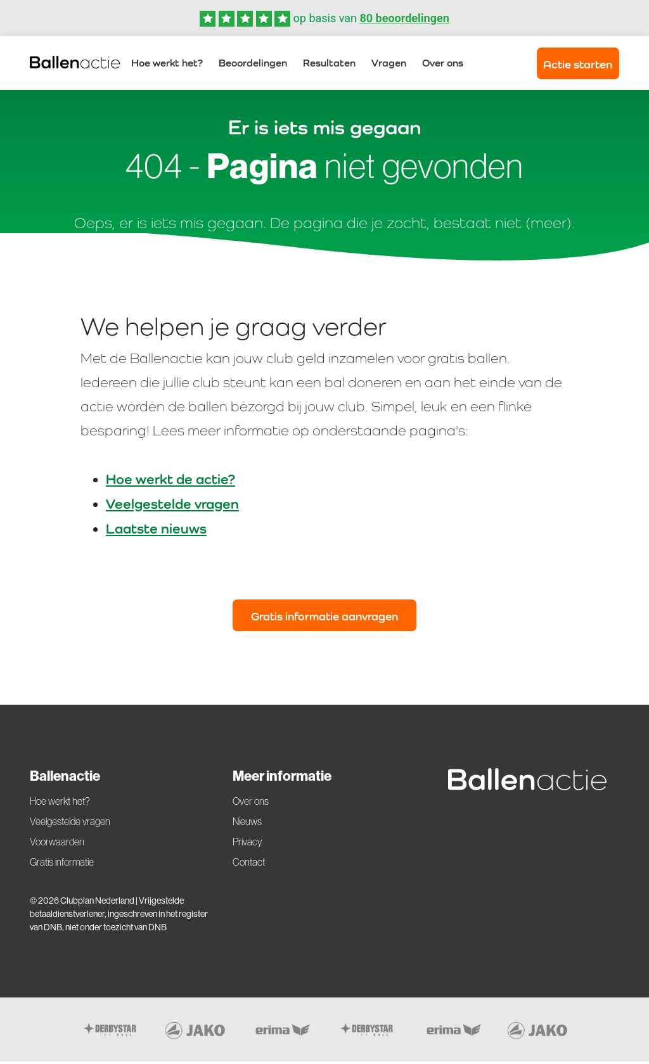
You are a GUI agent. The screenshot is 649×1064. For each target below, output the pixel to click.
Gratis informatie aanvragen (324, 618)
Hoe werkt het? (167, 64)
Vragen (388, 64)
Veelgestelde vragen (172, 506)
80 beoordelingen (404, 18)
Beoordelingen (253, 64)
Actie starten (577, 65)
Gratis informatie (62, 865)
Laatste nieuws (156, 531)
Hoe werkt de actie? (170, 481)
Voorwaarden (57, 844)
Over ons (442, 64)
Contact (249, 865)
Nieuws (247, 824)
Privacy (247, 844)
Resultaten (329, 64)
